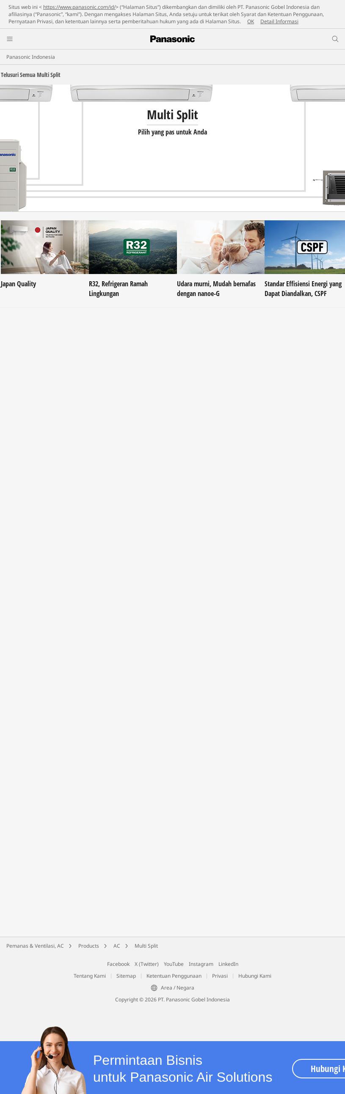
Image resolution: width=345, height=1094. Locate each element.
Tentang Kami (90, 975)
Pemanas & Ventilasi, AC (35, 945)
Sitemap (126, 975)
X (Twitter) (147, 964)
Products (88, 945)
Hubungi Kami (254, 975)
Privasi (220, 975)
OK (250, 21)
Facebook (118, 964)
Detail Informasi (279, 21)
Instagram (201, 964)
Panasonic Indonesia (30, 56)
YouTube (174, 964)
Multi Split (146, 945)
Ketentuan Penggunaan (173, 975)
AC (116, 945)
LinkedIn (228, 964)
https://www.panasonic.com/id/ (79, 7)
